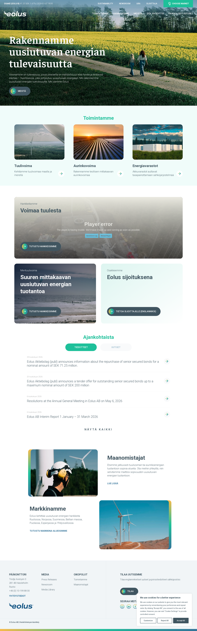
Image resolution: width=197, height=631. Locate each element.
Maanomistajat (81, 584)
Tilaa (128, 591)
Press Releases (49, 579)
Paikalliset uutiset (180, 13)
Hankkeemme (121, 13)
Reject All (165, 621)
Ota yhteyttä (155, 13)
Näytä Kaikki (98, 429)
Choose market (178, 3)
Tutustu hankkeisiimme (39, 246)
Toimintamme (100, 13)
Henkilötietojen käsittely (29, 622)
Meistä (138, 13)
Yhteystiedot (17, 596)
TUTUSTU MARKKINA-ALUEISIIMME (48, 531)
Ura (138, 3)
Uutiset (115, 347)
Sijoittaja (151, 3)
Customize (148, 621)
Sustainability (105, 3)
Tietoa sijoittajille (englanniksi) (132, 311)
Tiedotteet (81, 347)
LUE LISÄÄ (112, 483)
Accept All (181, 621)
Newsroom (124, 3)
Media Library (48, 589)
